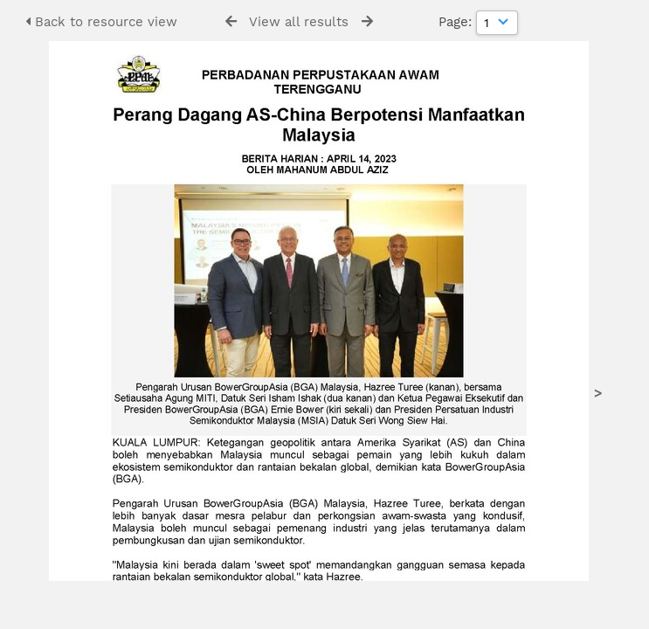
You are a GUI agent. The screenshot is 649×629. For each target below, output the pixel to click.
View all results (299, 22)
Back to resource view (101, 22)
